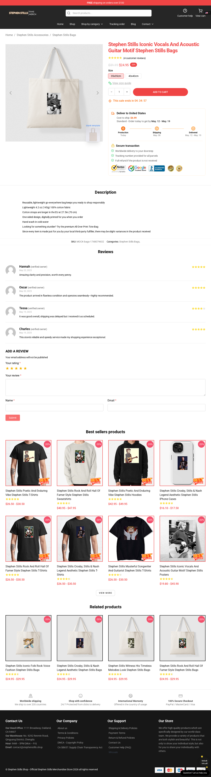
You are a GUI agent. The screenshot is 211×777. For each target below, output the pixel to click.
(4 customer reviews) (134, 58)
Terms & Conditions (68, 733)
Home (9, 35)
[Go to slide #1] (45, 152)
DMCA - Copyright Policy (70, 742)
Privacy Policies (66, 737)
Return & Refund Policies (122, 737)
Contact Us (114, 742)
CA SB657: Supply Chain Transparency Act (80, 747)
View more (105, 593)
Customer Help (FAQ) (120, 747)
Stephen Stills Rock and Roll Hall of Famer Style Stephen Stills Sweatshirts (78, 495)
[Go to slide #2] (63, 152)
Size (110, 70)
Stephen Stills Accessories (32, 35)
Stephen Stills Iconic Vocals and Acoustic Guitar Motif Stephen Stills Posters (181, 570)
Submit (12, 417)
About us (62, 728)
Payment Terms (117, 733)
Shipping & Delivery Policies (123, 728)
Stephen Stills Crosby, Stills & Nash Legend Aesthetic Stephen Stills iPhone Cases (181, 495)
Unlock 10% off (205, 762)
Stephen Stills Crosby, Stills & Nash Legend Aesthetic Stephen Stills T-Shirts (78, 570)
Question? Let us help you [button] (195, 773)
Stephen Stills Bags (64, 35)
